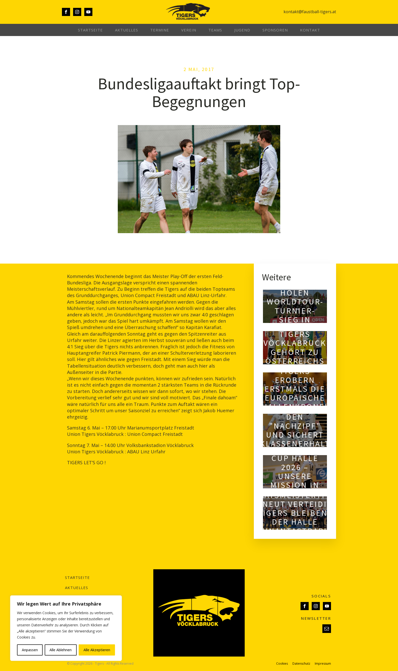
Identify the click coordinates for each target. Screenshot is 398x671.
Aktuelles (126, 29)
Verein (188, 29)
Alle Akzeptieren (97, 649)
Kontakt (310, 29)
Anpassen (30, 649)
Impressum (323, 664)
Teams (215, 29)
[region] (66, 628)
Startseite (90, 29)
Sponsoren (275, 29)
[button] (326, 628)
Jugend (242, 29)
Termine (159, 29)
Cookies (282, 664)
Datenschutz (301, 664)
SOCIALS (321, 595)
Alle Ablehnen (60, 649)
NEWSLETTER (316, 618)
